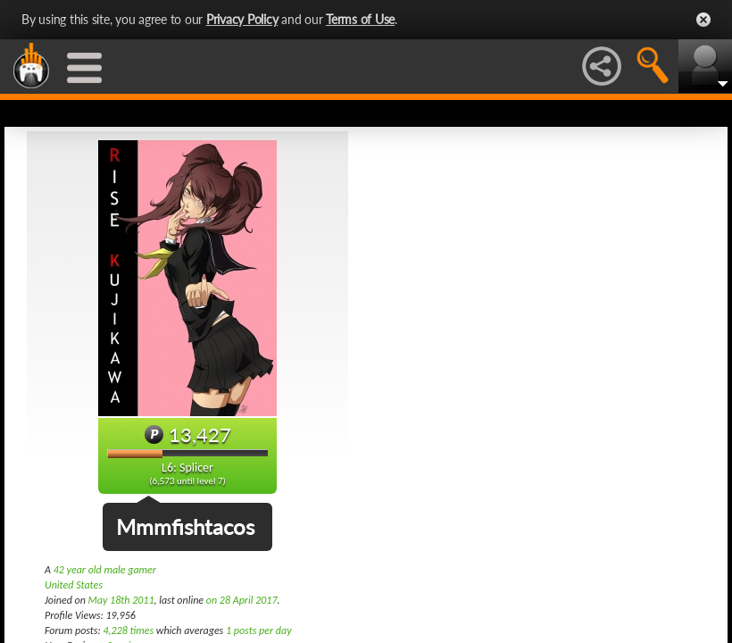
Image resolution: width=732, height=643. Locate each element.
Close (703, 20)
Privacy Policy (242, 19)
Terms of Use (360, 19)
